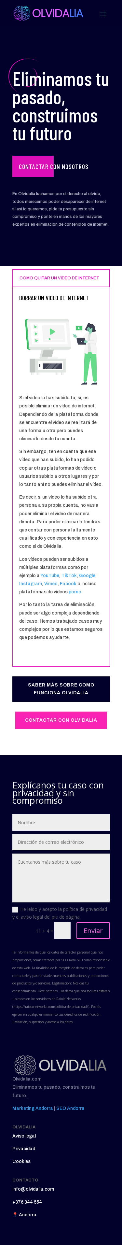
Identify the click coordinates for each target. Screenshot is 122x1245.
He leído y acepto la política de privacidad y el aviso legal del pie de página (59, 913)
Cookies (21, 1161)
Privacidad (23, 1148)
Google (87, 575)
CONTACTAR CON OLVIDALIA (61, 720)
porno (75, 591)
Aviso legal (24, 1136)
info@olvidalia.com (33, 1189)
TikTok (69, 575)
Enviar (93, 930)
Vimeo (51, 583)
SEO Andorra (70, 1108)
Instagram (30, 583)
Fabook (68, 583)
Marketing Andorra (32, 1108)
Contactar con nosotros (53, 166)
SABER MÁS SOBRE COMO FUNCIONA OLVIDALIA (61, 689)
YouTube (49, 575)
